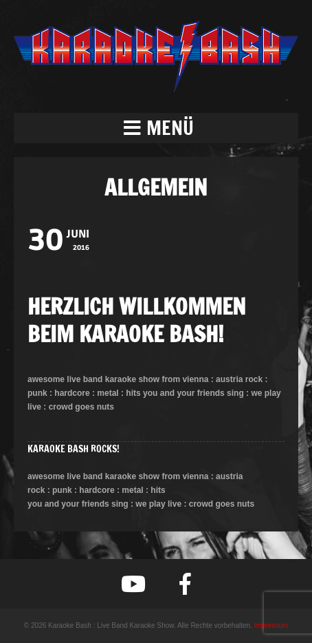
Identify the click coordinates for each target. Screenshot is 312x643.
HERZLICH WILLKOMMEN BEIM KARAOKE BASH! (136, 320)
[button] (156, 128)
